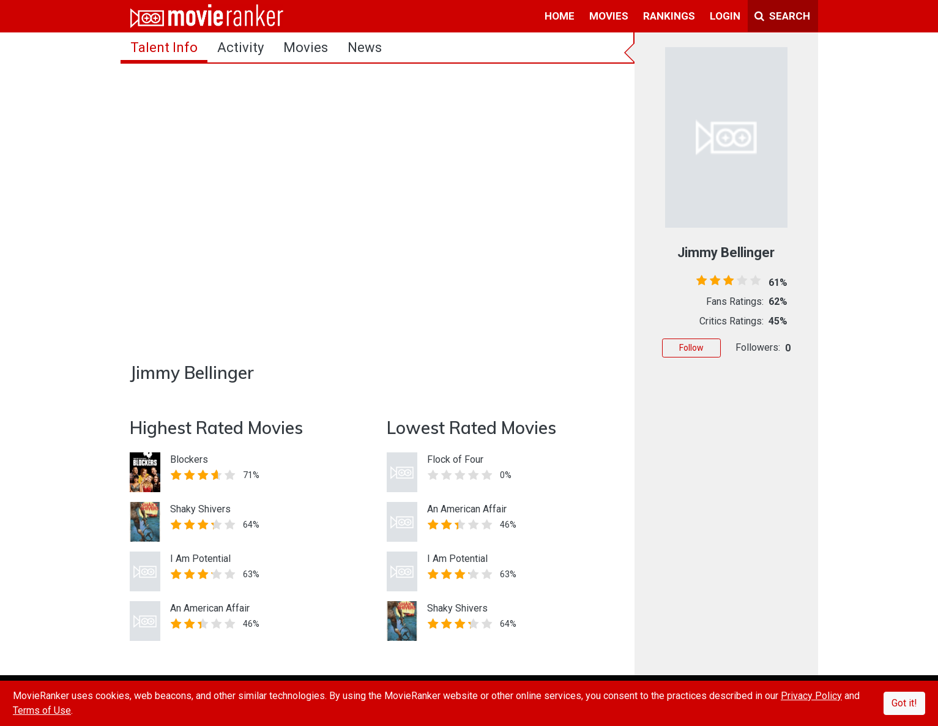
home (560, 16)
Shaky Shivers (200, 509)
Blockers (189, 459)
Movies (305, 47)
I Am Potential (200, 558)
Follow (691, 348)
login (725, 16)
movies (608, 16)
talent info (164, 47)
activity (240, 47)
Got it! (904, 703)
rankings (669, 16)
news (365, 47)
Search (782, 16)
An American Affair (210, 608)
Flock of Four (455, 459)
